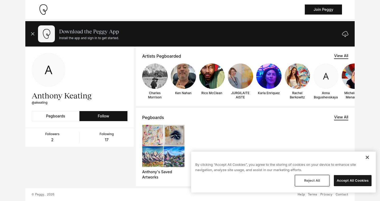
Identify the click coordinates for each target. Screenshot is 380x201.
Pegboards (55, 116)
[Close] (367, 157)
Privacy (326, 195)
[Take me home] (43, 9)
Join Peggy (323, 9)
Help (301, 195)
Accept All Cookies (353, 180)
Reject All (312, 180)
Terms (312, 195)
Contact (342, 195)
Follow (103, 116)
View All (341, 55)
